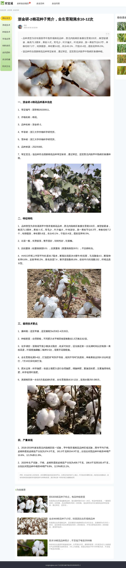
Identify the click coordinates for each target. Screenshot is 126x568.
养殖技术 (6, 25)
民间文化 (6, 66)
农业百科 (40, 3)
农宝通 (9, 10)
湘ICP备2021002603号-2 (72, 565)
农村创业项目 (23, 3)
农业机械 (6, 59)
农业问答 (56, 3)
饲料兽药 (6, 46)
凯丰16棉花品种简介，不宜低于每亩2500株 (70, 540)
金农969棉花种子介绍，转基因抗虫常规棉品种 (72, 518)
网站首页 (6, 18)
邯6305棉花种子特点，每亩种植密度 (67, 497)
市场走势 (6, 39)
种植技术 (6, 32)
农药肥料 (6, 52)
